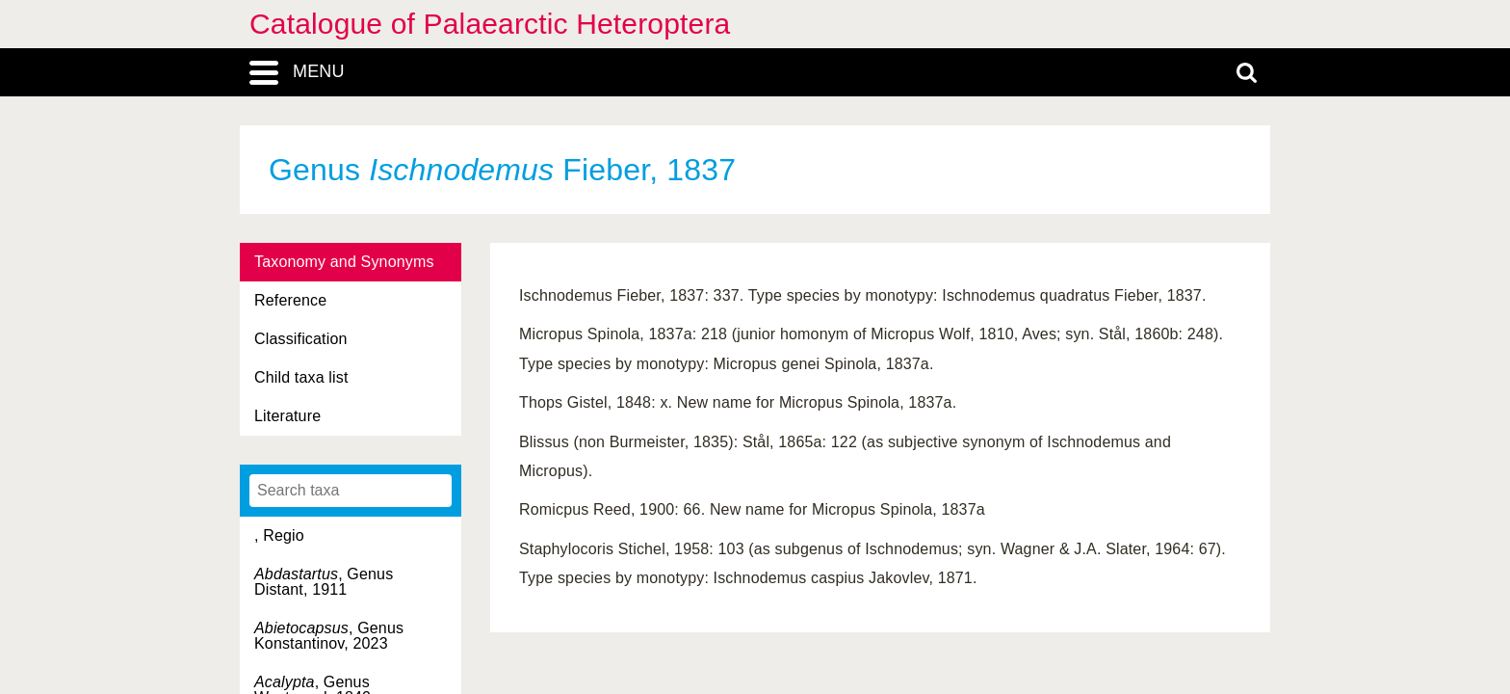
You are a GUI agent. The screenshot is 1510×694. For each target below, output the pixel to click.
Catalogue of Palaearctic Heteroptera (489, 24)
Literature (287, 416)
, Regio (279, 535)
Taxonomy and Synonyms (344, 262)
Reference (290, 300)
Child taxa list (301, 377)
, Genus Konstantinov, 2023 (329, 636)
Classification (301, 339)
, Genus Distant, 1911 (323, 582)
